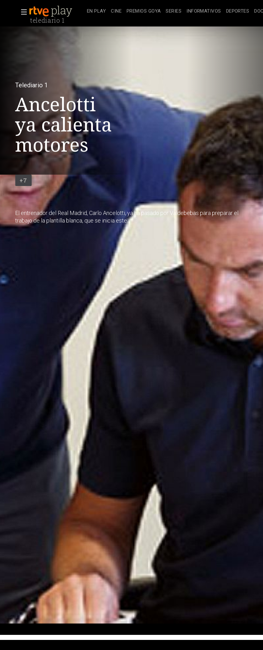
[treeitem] (96, 11)
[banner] (56, 11)
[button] (22, 12)
